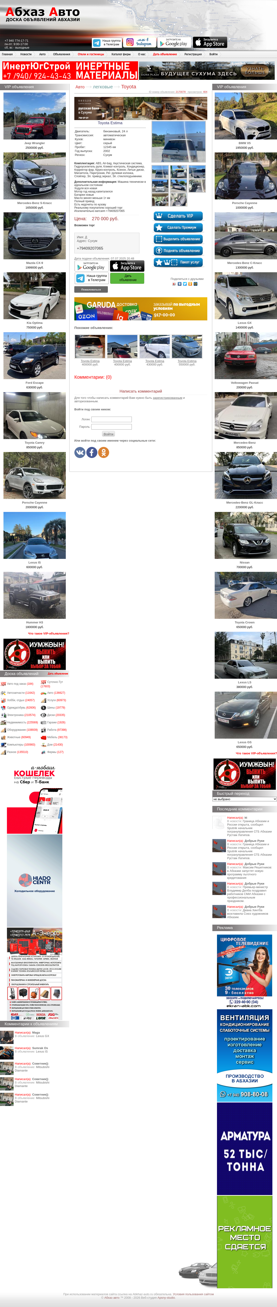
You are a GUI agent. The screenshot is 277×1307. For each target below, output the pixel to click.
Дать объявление (165, 54)
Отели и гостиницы (91, 54)
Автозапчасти (21, 692)
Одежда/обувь (21, 707)
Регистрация (193, 54)
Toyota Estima (90, 348)
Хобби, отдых (21, 700)
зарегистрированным (167, 398)
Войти (213, 54)
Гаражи (56, 722)
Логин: (85, 419)
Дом (55, 744)
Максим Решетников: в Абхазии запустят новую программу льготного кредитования (249, 873)
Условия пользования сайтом (193, 1294)
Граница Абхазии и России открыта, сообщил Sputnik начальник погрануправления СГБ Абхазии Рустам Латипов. (249, 828)
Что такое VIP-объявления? (48, 633)
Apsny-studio (166, 1297)
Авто (42, 54)
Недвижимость (22, 722)
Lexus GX (42, 1036)
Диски (56, 715)
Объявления (61, 54)
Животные (19, 737)
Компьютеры (21, 744)
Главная (7, 54)
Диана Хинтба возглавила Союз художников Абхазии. (247, 913)
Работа (57, 729)
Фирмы (55, 752)
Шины (56, 707)
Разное (17, 752)
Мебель (57, 737)
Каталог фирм (120, 54)
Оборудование (22, 729)
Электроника (21, 715)
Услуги (56, 700)
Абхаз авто (112, 1297)
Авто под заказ (20, 683)
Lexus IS (42, 1051)
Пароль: (84, 426)
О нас (141, 54)
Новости (26, 54)
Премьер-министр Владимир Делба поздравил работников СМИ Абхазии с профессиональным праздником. (247, 894)
